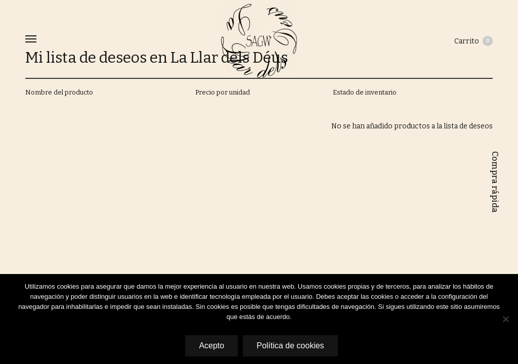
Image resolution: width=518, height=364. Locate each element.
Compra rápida (495, 182)
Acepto (211, 345)
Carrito (473, 41)
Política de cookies (290, 345)
